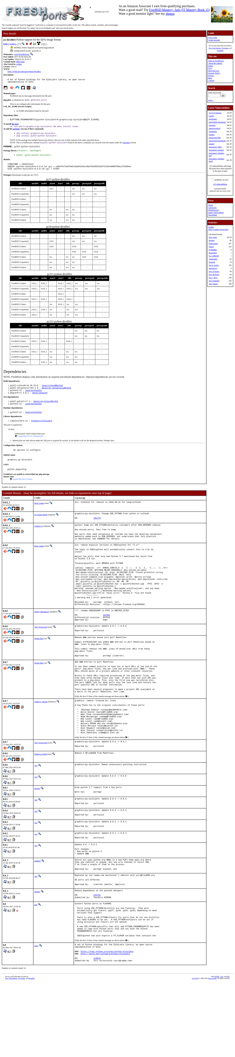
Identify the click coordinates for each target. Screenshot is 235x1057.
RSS (228, 1051)
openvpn (212, 125)
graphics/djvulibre (41, 429)
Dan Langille (212, 1053)
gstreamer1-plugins (216, 150)
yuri (35, 816)
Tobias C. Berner (40, 744)
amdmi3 (37, 918)
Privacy (211, 75)
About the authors (215, 63)
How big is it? (213, 71)
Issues (210, 66)
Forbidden (213, 250)
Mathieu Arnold (40, 804)
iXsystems (225, 48)
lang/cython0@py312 (52, 391)
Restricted (213, 253)
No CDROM (214, 256)
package (16, 131)
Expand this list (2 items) (22, 489)
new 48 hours (214, 274)
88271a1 (20, 62)
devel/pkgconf (40, 400)
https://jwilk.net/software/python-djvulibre (24, 72)
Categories (212, 207)
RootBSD (220, 50)
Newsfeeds (212, 215)
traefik (211, 116)
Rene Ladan (39, 513)
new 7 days (213, 278)
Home (210, 205)
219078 (97, 1032)
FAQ (210, 68)
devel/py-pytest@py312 (45, 409)
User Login (212, 37)
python (19, 64)
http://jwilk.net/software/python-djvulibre (105, 1027)
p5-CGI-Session (215, 113)
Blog (210, 78)
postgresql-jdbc (215, 138)
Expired (212, 262)
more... (211, 100)
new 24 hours (214, 271)
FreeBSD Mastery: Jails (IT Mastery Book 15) (179, 10)
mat (35, 968)
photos (170, 13)
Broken (211, 240)
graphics (13, 44)
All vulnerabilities (220, 184)
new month (213, 284)
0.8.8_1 (6, 44)
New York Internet (215, 48)
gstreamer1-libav (215, 147)
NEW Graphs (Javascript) (218, 229)
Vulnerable (213, 259)
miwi (36, 1017)
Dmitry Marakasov (41, 639)
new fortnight (214, 281)
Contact (211, 80)
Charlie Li (38, 537)
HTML (217, 1051)
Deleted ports (213, 210)
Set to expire (214, 265)
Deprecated (213, 243)
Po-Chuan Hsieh (40, 525)
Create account (214, 40)
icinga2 (211, 134)
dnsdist (211, 144)
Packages (126, 146)
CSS (221, 1051)
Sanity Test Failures (216, 212)
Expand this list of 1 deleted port (30, 445)
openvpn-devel (214, 128)
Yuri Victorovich (40, 657)
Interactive (213, 268)
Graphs (211, 227)
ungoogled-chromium (217, 122)
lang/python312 (33, 397)
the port (15, 126)
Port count (213, 237)
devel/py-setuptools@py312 (56, 394)
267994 (106, 644)
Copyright (195, 1053)
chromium (213, 119)
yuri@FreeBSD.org (21, 54)
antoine (37, 839)
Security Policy (214, 73)
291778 (97, 529)
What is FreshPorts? (216, 61)
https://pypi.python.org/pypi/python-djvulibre (107, 1024)
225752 (97, 958)
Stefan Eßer (38, 669)
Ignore (211, 247)
